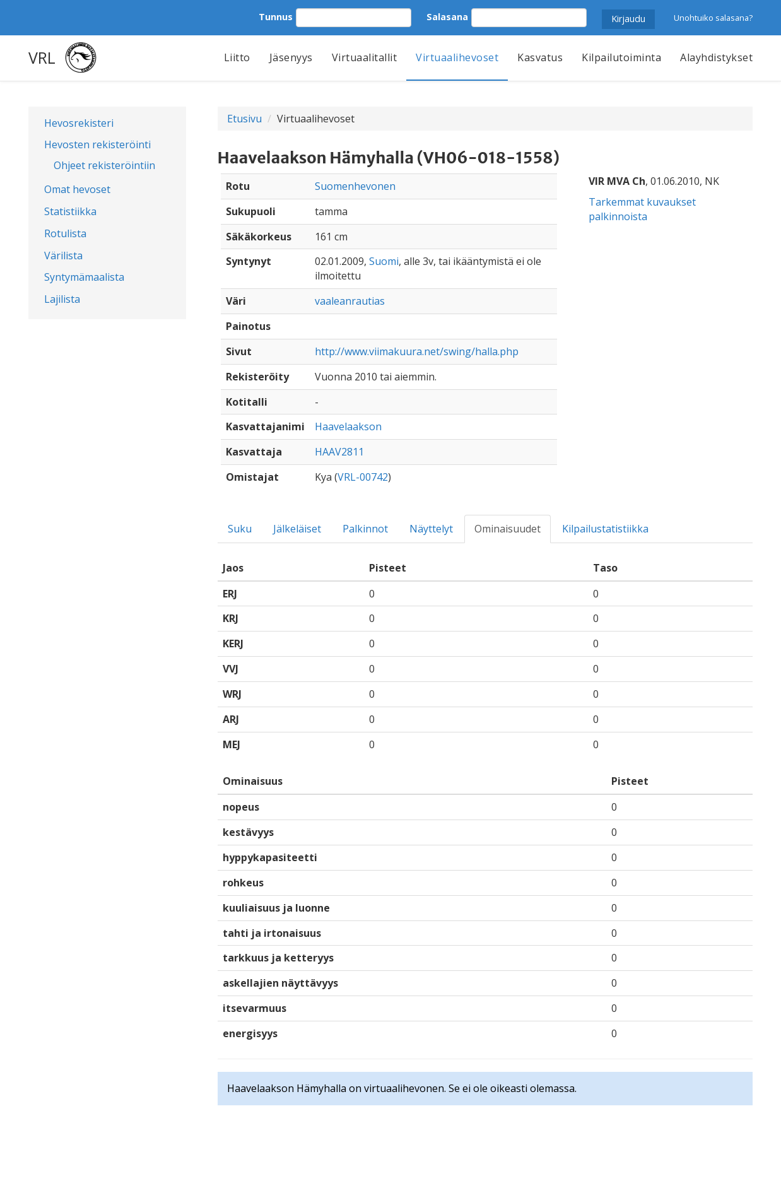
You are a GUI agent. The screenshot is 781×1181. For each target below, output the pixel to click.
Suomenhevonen (355, 186)
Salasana (447, 17)
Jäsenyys (291, 57)
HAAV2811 (339, 452)
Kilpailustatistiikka (605, 529)
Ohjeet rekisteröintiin (104, 165)
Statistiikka (70, 211)
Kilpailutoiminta (621, 57)
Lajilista (62, 299)
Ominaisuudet (507, 529)
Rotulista (65, 233)
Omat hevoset (77, 189)
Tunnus (276, 17)
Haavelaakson (348, 426)
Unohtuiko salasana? (713, 17)
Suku (240, 529)
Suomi (384, 261)
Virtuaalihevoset (457, 57)
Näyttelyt (431, 529)
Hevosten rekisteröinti (97, 144)
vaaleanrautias (350, 301)
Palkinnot (365, 529)
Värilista (63, 255)
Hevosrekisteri (79, 123)
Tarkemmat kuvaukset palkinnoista (642, 209)
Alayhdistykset (716, 57)
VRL (42, 57)
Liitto (237, 57)
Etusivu (244, 119)
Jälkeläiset (297, 529)
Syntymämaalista (84, 277)
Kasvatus (540, 57)
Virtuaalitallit (364, 57)
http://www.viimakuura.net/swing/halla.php (417, 351)
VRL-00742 (363, 477)
